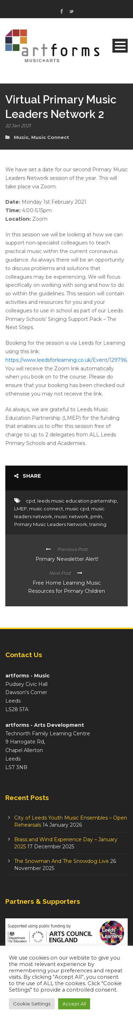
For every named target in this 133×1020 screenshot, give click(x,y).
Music (21, 137)
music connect (46, 508)
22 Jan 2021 (18, 125)
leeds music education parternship (77, 501)
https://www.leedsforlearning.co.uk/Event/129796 (66, 360)
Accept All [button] (74, 1003)
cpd (30, 501)
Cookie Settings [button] (31, 1003)
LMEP (20, 508)
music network (71, 516)
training (97, 524)
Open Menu (120, 46)
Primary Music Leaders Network (50, 524)
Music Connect (50, 137)
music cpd (77, 508)
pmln (96, 516)
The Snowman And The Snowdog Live (61, 861)
